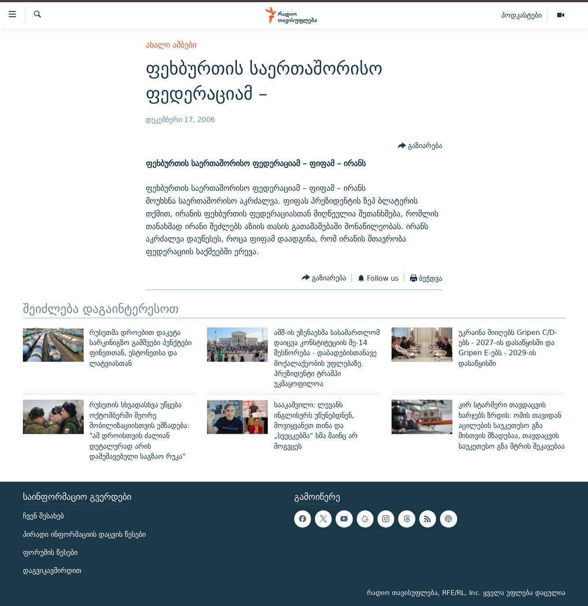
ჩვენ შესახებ (43, 516)
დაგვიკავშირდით (52, 570)
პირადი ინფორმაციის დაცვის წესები (84, 534)
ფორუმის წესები (50, 552)
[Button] (420, 146)
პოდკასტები (521, 15)
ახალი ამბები (171, 45)
